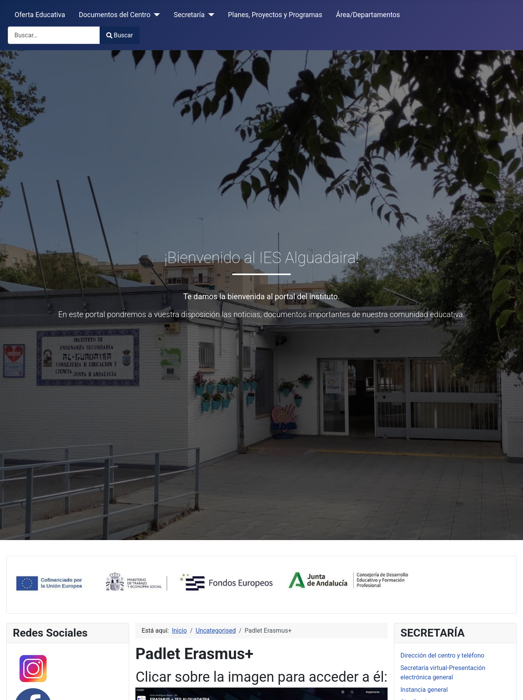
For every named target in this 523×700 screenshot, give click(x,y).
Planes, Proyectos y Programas (275, 15)
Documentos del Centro (114, 15)
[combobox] (54, 35)
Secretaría (189, 15)
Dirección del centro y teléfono (442, 655)
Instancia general (424, 689)
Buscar (119, 35)
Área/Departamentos (368, 15)
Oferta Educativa (40, 15)
